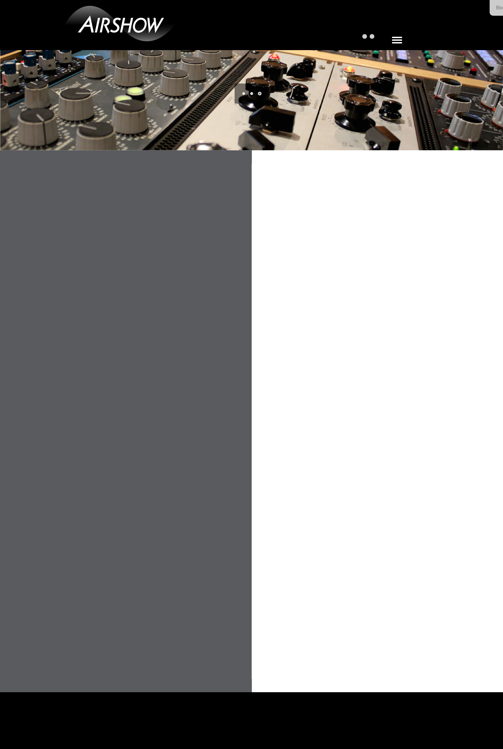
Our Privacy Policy (279, 730)
